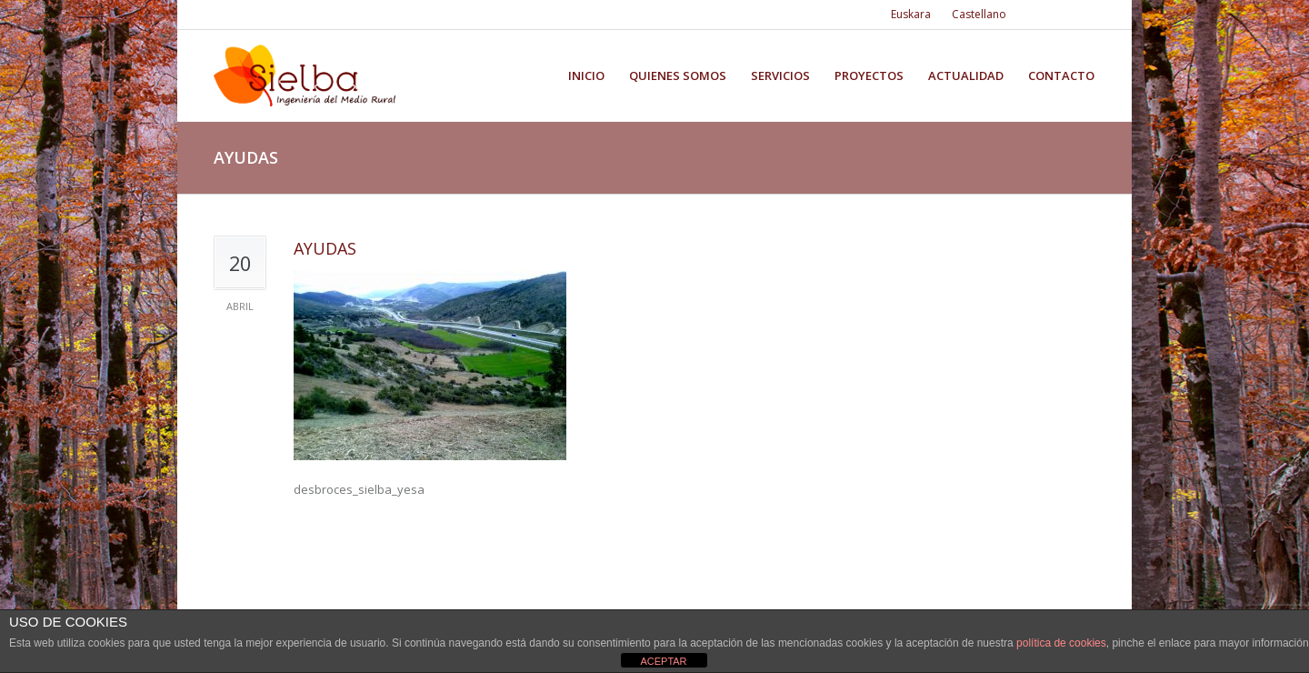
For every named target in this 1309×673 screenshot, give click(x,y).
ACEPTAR (663, 661)
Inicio (586, 76)
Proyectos (869, 76)
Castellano (979, 14)
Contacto (1061, 76)
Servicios (780, 76)
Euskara (911, 14)
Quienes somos (677, 76)
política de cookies (1061, 643)
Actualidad (966, 76)
